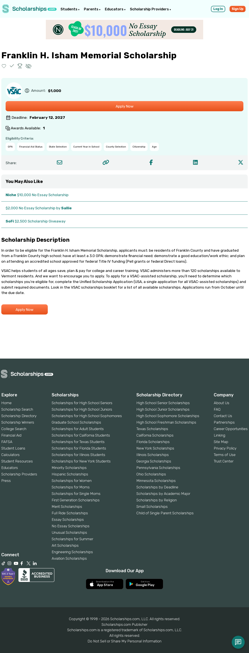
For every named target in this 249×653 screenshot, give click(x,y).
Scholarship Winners (17, 422)
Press (6, 480)
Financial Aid (11, 435)
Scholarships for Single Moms (76, 493)
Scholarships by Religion (156, 500)
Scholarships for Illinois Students (78, 455)
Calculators (10, 455)
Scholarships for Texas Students (78, 442)
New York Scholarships (155, 448)
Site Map (221, 442)
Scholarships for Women (72, 480)
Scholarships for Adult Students (78, 429)
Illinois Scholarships (152, 455)
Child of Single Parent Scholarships (165, 513)
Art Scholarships (65, 545)
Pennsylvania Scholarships (158, 468)
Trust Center (223, 461)
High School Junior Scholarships (163, 409)
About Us (221, 403)
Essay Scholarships (68, 519)
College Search (13, 429)
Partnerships (224, 422)
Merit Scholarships (67, 506)
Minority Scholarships (69, 468)
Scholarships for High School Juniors (82, 409)
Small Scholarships (152, 506)
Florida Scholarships (153, 442)
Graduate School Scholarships (76, 422)
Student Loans (13, 448)
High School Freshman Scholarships (166, 422)
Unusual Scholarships (69, 532)
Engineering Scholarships (72, 552)
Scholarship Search (17, 409)
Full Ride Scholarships (70, 513)
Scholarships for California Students (81, 435)
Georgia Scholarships (153, 461)
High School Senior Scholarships (163, 403)
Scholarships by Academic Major (163, 493)
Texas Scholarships (152, 429)
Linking (219, 435)
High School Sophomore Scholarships (167, 416)
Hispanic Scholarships (70, 474)
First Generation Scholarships (76, 500)
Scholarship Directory (19, 416)
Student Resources (17, 461)
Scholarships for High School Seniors (82, 403)
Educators (115, 9)
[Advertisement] (124, 343)
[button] (4, 65)
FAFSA (6, 442)
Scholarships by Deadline (157, 487)
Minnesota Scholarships (156, 480)
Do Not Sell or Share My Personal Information (124, 641)
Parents (92, 9)
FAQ (217, 409)
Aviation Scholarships (69, 558)
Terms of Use (225, 455)
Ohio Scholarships (151, 474)
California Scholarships (155, 435)
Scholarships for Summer (72, 539)
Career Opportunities (231, 429)
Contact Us (223, 416)
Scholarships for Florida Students (79, 448)
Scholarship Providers (150, 9)
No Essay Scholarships (70, 526)
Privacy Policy (225, 448)
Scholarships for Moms (71, 487)
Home (6, 403)
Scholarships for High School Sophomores (87, 416)
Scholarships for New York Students (81, 461)
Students (70, 9)
